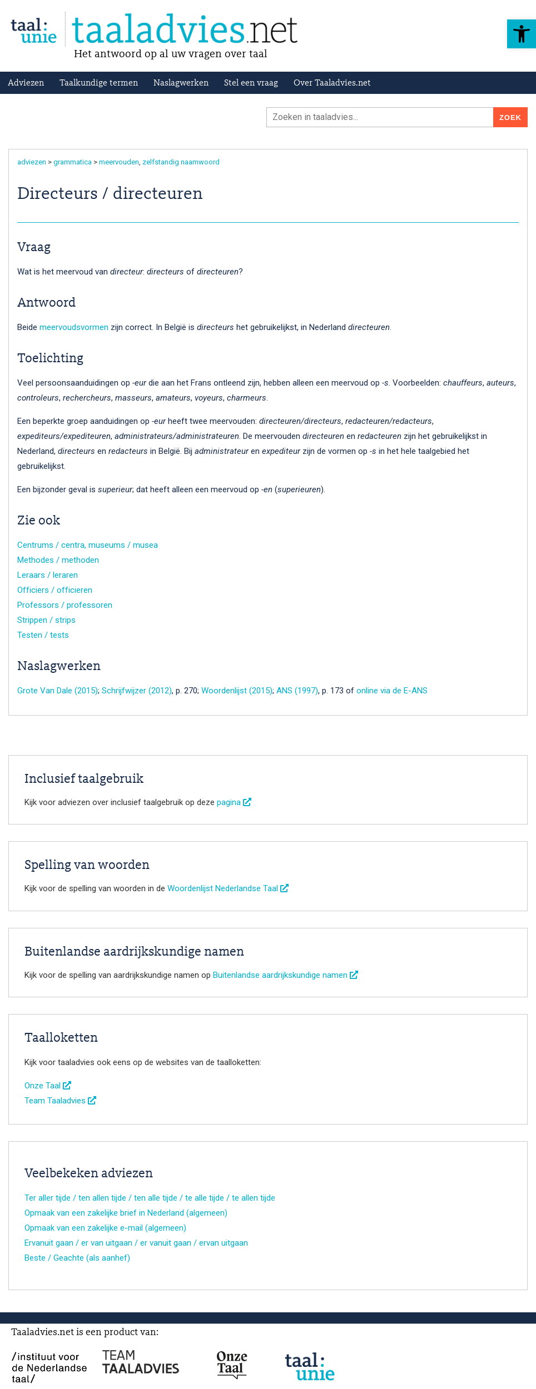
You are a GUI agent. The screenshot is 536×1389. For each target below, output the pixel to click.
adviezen (31, 162)
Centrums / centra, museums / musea (87, 545)
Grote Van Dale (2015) (57, 691)
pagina (234, 802)
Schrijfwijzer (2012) (137, 691)
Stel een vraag (251, 83)
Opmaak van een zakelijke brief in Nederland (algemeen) (125, 1213)
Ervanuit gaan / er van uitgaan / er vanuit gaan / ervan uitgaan (136, 1243)
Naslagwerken (181, 83)
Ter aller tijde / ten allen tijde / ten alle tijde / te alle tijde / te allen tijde (149, 1198)
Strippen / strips (46, 620)
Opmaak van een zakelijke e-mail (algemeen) (105, 1228)
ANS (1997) (297, 691)
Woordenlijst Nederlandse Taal (228, 888)
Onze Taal (47, 1086)
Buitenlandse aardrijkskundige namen (285, 975)
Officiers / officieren (54, 590)
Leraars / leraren (47, 575)
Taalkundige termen (98, 83)
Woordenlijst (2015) (236, 691)
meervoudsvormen (73, 327)
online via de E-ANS (392, 691)
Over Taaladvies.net (332, 83)
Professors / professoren (64, 605)
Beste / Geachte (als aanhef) (77, 1258)
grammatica (72, 162)
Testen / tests (43, 635)
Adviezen (26, 83)
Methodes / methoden (58, 560)
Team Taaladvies (60, 1101)
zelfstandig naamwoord (181, 162)
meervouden (119, 162)
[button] (521, 33)
